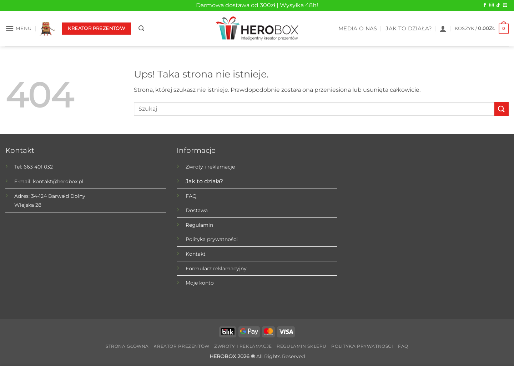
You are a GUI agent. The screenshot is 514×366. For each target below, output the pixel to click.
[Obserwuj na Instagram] (491, 5)
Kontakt (196, 254)
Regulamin (199, 225)
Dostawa (197, 210)
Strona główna (127, 346)
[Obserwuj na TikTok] (498, 5)
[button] (18, 28)
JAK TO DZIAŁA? (409, 28)
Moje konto (200, 283)
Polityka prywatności (212, 239)
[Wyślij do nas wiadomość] (505, 5)
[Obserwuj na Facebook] (485, 5)
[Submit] (501, 109)
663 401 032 (38, 167)
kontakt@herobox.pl (58, 181)
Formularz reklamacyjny (216, 268)
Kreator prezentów (181, 346)
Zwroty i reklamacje (210, 167)
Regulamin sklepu (302, 346)
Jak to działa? (204, 181)
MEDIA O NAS (357, 28)
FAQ (191, 196)
